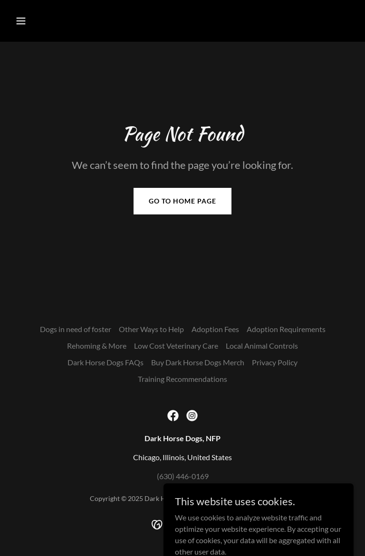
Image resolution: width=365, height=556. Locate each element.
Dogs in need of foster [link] (75, 329)
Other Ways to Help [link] (151, 329)
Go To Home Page (182, 201)
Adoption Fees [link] (215, 329)
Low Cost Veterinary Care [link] (176, 345)
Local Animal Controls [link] (262, 345)
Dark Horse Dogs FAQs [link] (105, 362)
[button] (50, 20)
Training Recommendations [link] (182, 378)
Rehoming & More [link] (96, 345)
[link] (172, 415)
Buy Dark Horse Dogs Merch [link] (197, 362)
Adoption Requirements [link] (286, 329)
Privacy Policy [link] (275, 362)
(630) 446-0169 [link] (183, 476)
